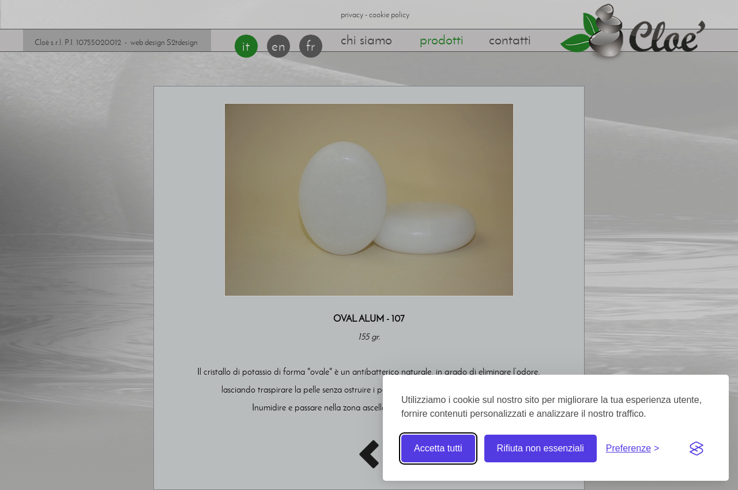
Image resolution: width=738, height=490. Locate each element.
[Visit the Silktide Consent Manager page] (696, 448)
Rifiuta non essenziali (540, 448)
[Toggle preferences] (633, 448)
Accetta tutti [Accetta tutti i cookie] (438, 448)
